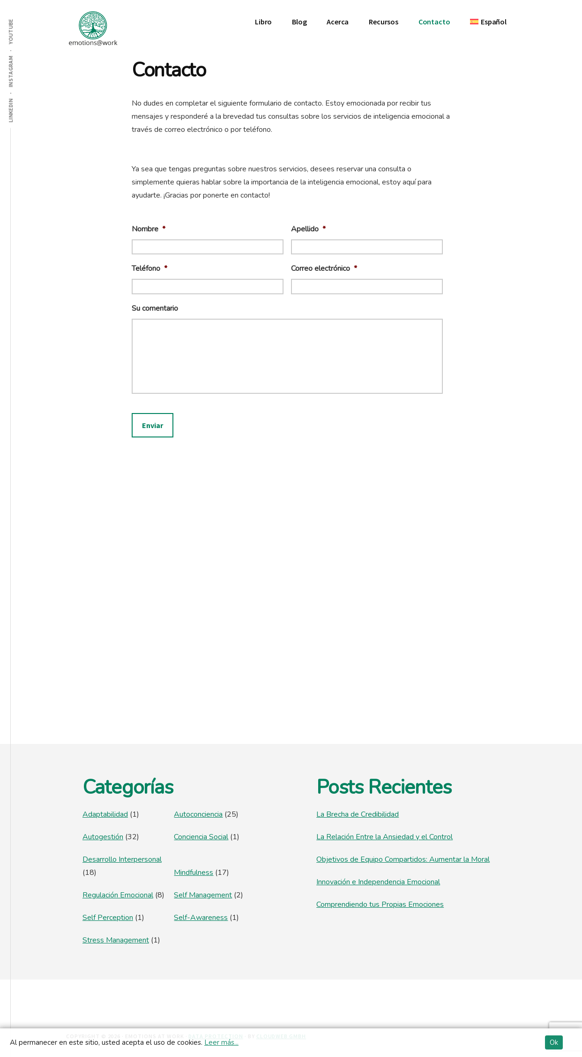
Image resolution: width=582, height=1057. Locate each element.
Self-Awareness (201, 917)
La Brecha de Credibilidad (357, 814)
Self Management (203, 895)
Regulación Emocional (117, 895)
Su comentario (155, 309)
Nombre (148, 229)
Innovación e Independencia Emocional (378, 882)
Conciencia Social (201, 837)
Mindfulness (193, 872)
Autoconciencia (198, 814)
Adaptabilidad (105, 814)
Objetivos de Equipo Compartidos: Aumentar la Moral (403, 859)
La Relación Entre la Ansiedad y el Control (384, 837)
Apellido (308, 229)
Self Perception (107, 917)
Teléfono (149, 269)
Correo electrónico (324, 269)
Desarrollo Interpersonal (122, 859)
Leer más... (221, 1042)
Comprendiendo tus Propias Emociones (380, 904)
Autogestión (102, 837)
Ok (554, 1042)
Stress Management (115, 940)
